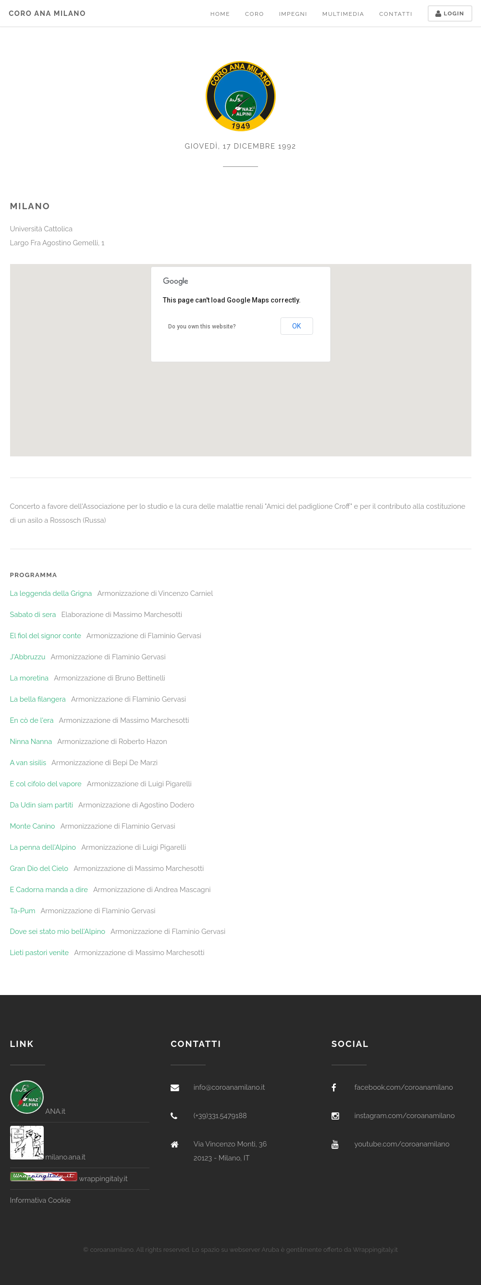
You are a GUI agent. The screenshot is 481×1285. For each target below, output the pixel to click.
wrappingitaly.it (69, 1178)
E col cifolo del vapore (46, 784)
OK (296, 326)
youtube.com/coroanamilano (401, 1144)
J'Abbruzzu (28, 657)
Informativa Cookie (40, 1200)
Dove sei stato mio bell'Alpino (57, 931)
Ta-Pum (23, 911)
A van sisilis (28, 762)
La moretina (29, 678)
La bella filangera (38, 699)
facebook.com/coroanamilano (403, 1087)
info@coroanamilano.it (229, 1087)
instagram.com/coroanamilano (404, 1115)
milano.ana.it (48, 1157)
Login (449, 13)
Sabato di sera (33, 614)
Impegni (293, 14)
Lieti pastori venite (39, 952)
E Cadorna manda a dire (49, 889)
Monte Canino (32, 826)
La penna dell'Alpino (43, 847)
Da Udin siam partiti (42, 805)
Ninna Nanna (31, 741)
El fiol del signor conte (45, 635)
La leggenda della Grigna (51, 593)
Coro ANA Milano (47, 13)
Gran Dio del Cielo (39, 868)
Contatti (395, 14)
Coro (254, 14)
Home (220, 14)
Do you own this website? (202, 326)
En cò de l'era (32, 720)
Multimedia (343, 14)
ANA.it (38, 1111)
